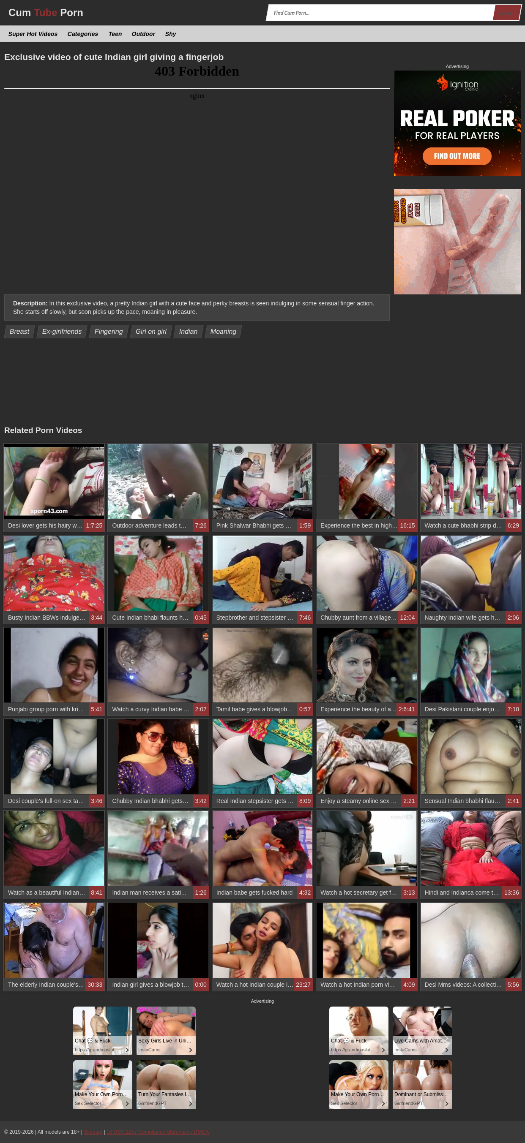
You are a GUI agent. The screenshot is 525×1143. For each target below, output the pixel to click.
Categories (83, 33)
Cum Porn (45, 12)
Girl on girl (151, 331)
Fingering (108, 331)
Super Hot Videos (33, 33)
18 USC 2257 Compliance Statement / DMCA (158, 1132)
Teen (115, 33)
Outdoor (143, 33)
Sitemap (93, 1132)
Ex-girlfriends (61, 331)
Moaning (223, 331)
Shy (171, 33)
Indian (189, 331)
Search (507, 13)
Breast (19, 331)
